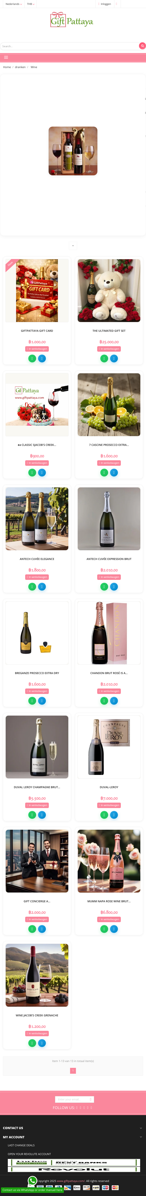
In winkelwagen (37, 348)
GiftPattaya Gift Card (37, 330)
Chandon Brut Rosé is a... (109, 672)
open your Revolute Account (29, 1154)
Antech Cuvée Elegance (37, 558)
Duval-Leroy (109, 786)
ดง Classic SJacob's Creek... (37, 444)
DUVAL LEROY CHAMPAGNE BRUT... (37, 786)
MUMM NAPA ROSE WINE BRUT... (109, 900)
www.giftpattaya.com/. (71, 1181)
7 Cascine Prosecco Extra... (109, 444)
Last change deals (21, 1145)
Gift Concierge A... (37, 900)
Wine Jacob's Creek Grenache (37, 1015)
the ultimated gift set (109, 330)
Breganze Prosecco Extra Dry (37, 672)
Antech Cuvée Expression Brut (109, 558)
